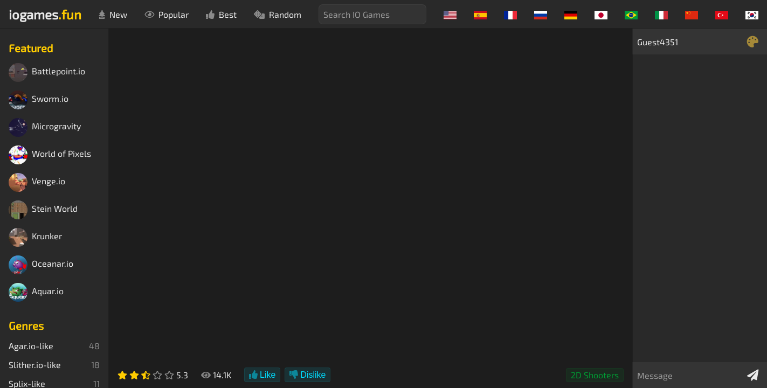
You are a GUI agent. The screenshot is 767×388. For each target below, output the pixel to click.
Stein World (43, 209)
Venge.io (37, 182)
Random (277, 14)
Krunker (35, 237)
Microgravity (45, 127)
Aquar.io (36, 292)
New (113, 14)
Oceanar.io (41, 264)
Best (221, 14)
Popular (166, 14)
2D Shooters (595, 375)
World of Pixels (50, 155)
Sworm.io (38, 100)
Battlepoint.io (47, 72)
